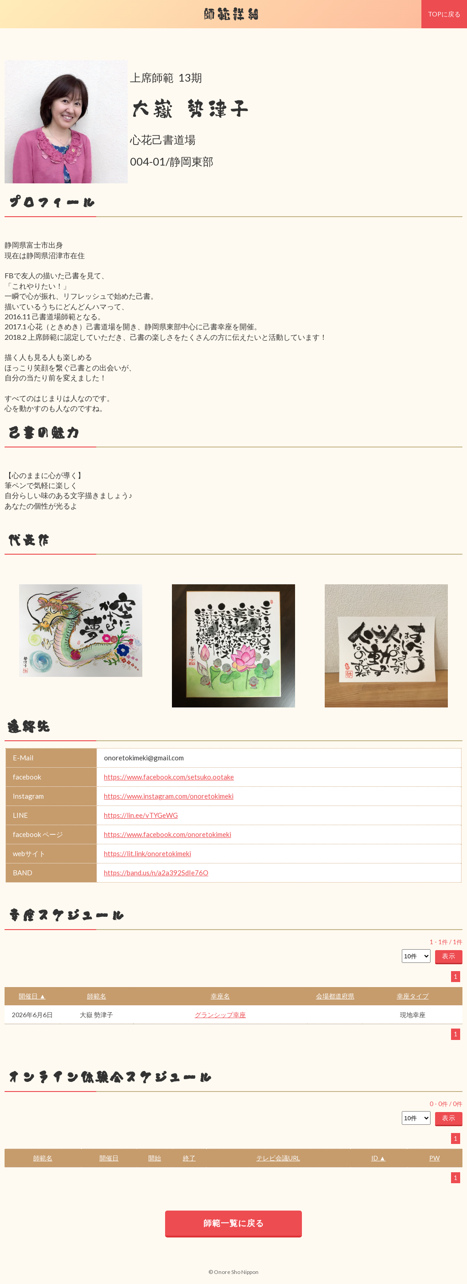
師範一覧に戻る (233, 1223)
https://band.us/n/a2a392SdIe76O (156, 872)
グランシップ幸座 (220, 1015)
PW (434, 1158)
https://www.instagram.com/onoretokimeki (169, 796)
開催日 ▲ (32, 996)
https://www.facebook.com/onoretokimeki (167, 834)
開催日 (109, 1158)
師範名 (96, 996)
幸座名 (220, 996)
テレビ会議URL (278, 1158)
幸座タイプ (413, 996)
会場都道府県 (335, 996)
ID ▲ (378, 1158)
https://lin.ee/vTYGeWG (141, 815)
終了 (189, 1158)
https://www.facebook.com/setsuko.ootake (169, 777)
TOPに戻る (444, 14)
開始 (154, 1158)
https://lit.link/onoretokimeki (147, 853)
